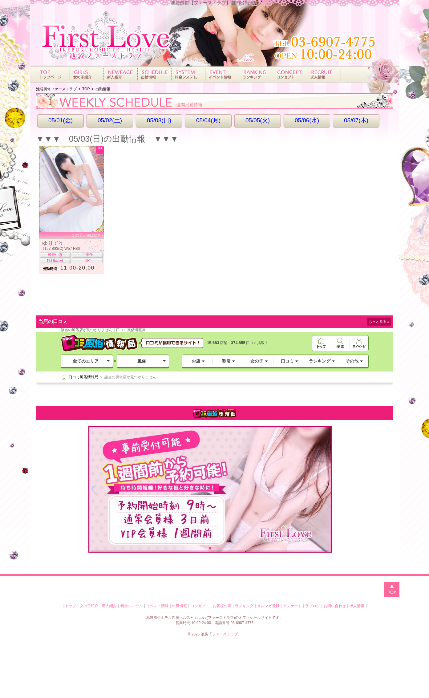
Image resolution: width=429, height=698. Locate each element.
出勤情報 (179, 606)
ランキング (244, 606)
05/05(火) (257, 120)
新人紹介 (109, 606)
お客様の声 (222, 606)
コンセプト (200, 606)
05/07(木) (356, 120)
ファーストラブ (225, 634)
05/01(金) (60, 120)
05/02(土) (110, 120)
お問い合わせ (335, 606)
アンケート (292, 606)
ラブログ (312, 606)
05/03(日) (159, 120)
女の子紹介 (89, 606)
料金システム (131, 606)
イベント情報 (157, 606)
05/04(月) (208, 120)
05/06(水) (307, 120)
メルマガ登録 (268, 606)
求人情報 (357, 606)
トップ (70, 606)
